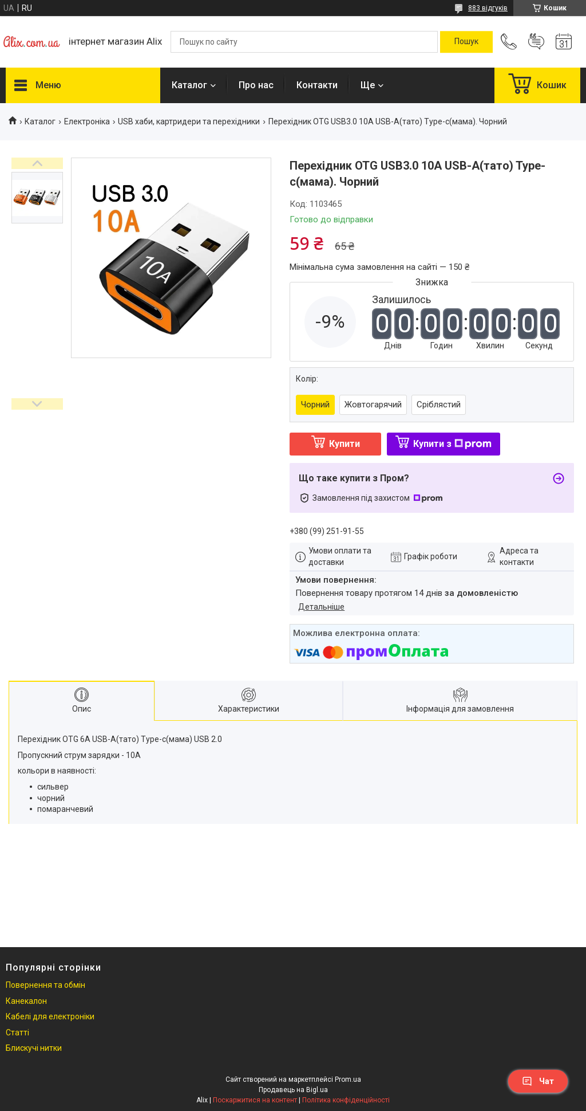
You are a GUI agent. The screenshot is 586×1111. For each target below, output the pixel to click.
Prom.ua (348, 1079)
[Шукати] (466, 42)
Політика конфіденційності (346, 1100)
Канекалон (26, 1001)
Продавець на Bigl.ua (293, 1090)
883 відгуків (488, 8)
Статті (17, 1032)
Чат (538, 1081)
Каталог (189, 85)
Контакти (317, 85)
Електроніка (87, 121)
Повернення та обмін (45, 985)
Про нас (256, 85)
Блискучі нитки (34, 1048)
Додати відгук (536, 41)
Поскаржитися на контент (255, 1100)
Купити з (452, 443)
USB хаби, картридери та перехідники (189, 121)
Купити (344, 443)
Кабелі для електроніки (50, 1016)
